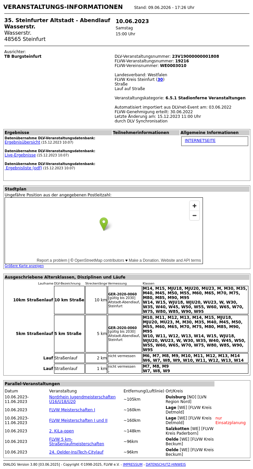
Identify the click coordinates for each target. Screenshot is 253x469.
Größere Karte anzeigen (24, 266)
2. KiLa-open (61, 431)
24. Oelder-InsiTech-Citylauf (76, 452)
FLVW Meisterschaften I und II (78, 420)
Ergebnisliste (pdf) (23, 168)
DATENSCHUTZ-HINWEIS (166, 464)
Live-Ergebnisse (20, 155)
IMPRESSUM (133, 464)
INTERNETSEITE (200, 140)
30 (160, 79)
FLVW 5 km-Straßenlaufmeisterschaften (76, 441)
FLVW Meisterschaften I (72, 410)
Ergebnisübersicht (22, 142)
